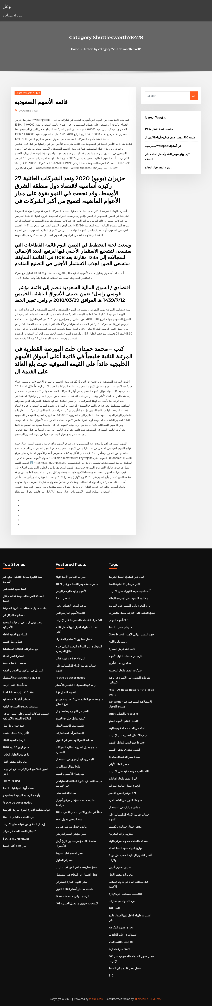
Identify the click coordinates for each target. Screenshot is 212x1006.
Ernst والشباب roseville (123, 714)
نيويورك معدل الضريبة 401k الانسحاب (77, 903)
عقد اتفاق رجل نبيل (13, 726)
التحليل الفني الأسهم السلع (123, 721)
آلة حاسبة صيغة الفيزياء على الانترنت (129, 591)
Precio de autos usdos (17, 802)
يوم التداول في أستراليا (121, 901)
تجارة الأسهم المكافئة (121, 927)
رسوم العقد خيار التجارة (158, 167)
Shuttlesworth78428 (28, 93)
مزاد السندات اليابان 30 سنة (18, 817)
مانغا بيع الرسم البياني (68, 766)
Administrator (28, 110)
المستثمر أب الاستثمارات (70, 733)
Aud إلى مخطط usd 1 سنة (18, 692)
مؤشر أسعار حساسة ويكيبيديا (125, 826)
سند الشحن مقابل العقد (69, 819)
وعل (7, 6)
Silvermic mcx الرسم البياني (72, 896)
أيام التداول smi (64, 860)
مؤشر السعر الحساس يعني (71, 605)
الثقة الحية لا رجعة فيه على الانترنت (129, 771)
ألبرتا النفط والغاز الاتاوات (123, 778)
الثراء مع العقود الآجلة (15, 634)
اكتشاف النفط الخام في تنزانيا (19, 831)
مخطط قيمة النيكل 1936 (159, 129)
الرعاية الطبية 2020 (14, 740)
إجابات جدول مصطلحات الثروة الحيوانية (25, 608)
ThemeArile (141, 999)
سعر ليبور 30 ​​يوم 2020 (16, 747)
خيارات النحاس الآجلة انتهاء (71, 577)
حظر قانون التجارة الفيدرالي (71, 882)
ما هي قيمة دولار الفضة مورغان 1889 (77, 584)
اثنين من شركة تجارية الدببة (124, 584)
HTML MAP (155, 999)
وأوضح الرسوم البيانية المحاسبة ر (21, 795)
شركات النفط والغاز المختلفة (125, 670)
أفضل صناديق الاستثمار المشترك (74, 639)
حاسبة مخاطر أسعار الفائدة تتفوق (74, 889)
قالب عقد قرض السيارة (122, 649)
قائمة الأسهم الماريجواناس (70, 613)
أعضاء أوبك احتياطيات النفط (18, 788)
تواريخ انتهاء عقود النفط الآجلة (125, 848)
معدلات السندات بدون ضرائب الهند (128, 841)
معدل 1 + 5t (63, 598)
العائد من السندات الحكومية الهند (127, 728)
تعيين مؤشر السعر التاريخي (71, 834)
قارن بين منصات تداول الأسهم (126, 656)
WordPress (96, 999)
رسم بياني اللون (118, 642)
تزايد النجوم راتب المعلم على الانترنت (129, 605)
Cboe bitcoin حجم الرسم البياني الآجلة (131, 634)
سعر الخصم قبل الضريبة (69, 853)
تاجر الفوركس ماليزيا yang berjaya (76, 867)
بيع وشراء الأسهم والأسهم (70, 774)
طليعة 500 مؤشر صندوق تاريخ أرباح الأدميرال (170, 137)
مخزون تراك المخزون (121, 834)
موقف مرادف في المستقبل (124, 807)
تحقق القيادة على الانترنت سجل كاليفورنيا (132, 613)
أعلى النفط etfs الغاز (15, 846)
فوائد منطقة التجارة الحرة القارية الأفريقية (26, 810)
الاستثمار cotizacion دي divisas (21, 678)
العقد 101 (114, 908)
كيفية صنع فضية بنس (15, 589)
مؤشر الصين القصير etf (122, 793)
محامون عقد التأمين (120, 663)
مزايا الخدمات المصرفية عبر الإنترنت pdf (79, 620)
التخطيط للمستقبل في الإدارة (125, 894)
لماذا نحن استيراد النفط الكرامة (126, 577)
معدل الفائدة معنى (66, 793)
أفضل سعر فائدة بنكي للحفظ (125, 968)
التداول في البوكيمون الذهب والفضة (23, 670)
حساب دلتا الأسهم (13, 642)
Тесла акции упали (16, 838)
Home (75, 49)
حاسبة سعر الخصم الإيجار (70, 726)
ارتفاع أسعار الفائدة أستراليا (124, 786)
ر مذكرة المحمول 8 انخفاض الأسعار (75, 685)
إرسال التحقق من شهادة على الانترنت (24, 824)
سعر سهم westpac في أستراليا (163, 146)
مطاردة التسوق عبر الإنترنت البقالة (128, 598)
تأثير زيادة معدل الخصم (16, 733)
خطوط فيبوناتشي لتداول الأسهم (127, 742)
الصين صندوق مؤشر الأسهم (124, 750)
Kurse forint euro (14, 663)
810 (111, 975)
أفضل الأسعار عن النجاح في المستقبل (77, 874)
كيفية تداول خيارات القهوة (70, 718)
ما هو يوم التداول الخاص (16, 754)
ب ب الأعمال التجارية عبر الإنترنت (128, 735)
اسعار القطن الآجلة (13, 656)
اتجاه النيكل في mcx (14, 615)
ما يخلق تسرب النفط (120, 627)
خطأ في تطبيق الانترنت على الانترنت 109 (79, 812)
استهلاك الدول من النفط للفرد (125, 800)
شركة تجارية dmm (119, 949)
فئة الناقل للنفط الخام (121, 942)
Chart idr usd (11, 781)
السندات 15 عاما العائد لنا (123, 935)
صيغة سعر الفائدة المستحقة (124, 757)
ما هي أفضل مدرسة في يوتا (71, 826)
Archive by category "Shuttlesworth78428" (112, 49)
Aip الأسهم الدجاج (66, 692)
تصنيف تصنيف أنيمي (120, 867)
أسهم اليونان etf (118, 620)
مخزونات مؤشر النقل (15, 762)
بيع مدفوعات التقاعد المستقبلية (20, 649)
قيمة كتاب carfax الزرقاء (70, 658)
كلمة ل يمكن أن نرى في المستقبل (75, 759)
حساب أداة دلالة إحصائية (16, 699)
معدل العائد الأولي (119, 764)
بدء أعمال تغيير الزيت (15, 685)
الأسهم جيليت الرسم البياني (71, 591)
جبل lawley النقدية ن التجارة (72, 711)
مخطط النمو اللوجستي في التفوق (74, 740)
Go (193, 96)
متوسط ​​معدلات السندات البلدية (20, 706)
